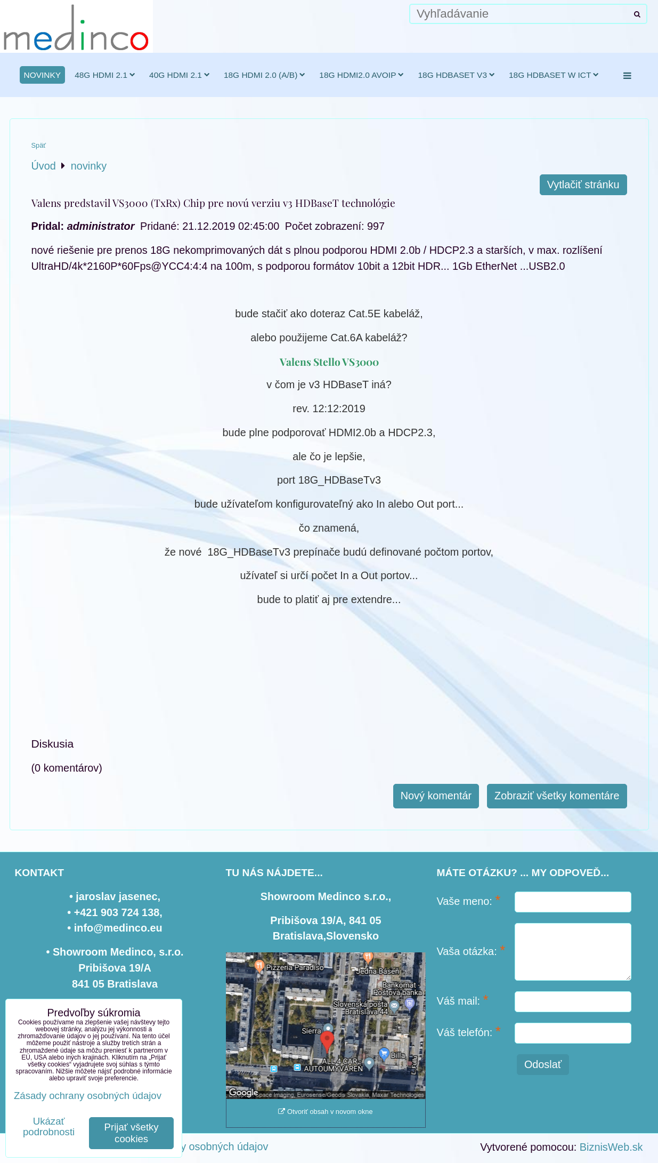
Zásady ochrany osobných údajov (189, 1146)
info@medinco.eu (118, 928)
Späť (38, 145)
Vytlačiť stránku (583, 184)
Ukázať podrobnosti (49, 1126)
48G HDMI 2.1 (105, 74)
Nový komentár (436, 795)
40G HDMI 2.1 (179, 74)
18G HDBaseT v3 (456, 74)
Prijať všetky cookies (131, 1132)
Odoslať (543, 1064)
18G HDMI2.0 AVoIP (361, 74)
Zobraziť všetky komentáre (556, 795)
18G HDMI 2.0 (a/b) (264, 74)
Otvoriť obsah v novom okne (325, 1112)
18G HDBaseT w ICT (554, 74)
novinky (42, 74)
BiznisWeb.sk (611, 1147)
